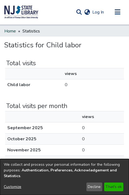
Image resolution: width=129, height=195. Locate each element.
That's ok (114, 186)
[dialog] (64, 177)
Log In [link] (98, 12)
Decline (94, 186)
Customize (12, 186)
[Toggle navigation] (117, 12)
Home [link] (10, 31)
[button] (21, 12)
